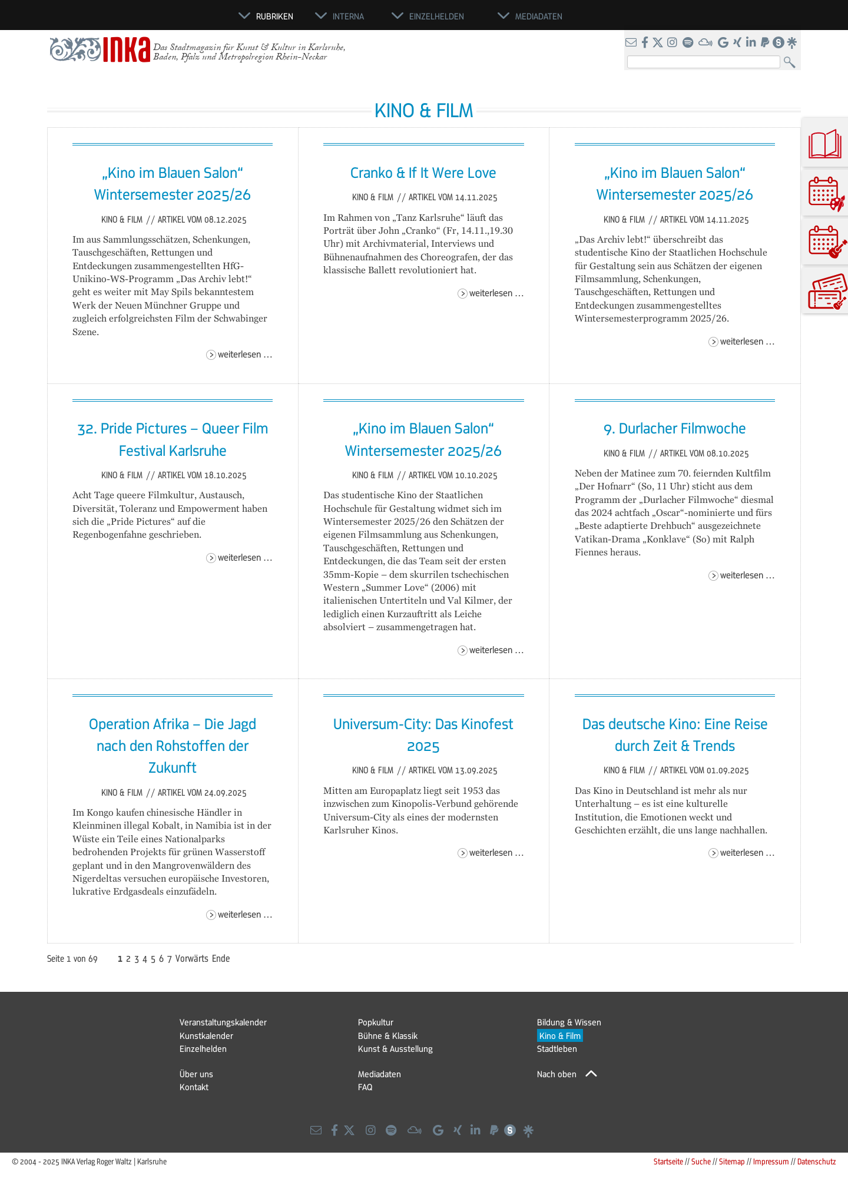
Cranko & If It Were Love (423, 172)
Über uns (196, 1073)
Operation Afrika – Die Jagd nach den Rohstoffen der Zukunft (172, 745)
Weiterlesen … (245, 353)
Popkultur (375, 1022)
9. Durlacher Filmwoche (675, 427)
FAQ (365, 1086)
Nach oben (557, 1073)
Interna (348, 16)
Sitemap (732, 1161)
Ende (221, 958)
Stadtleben (557, 1048)
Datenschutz (816, 1161)
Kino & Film (123, 219)
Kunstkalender (206, 1035)
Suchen (792, 62)
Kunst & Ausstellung (395, 1048)
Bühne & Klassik (388, 1035)
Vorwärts (191, 958)
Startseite (668, 1161)
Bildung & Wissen (569, 1022)
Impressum (771, 1161)
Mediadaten (379, 1073)
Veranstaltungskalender (223, 1022)
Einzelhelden (203, 1048)
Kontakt (194, 1086)
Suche (701, 1161)
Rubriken (274, 16)
